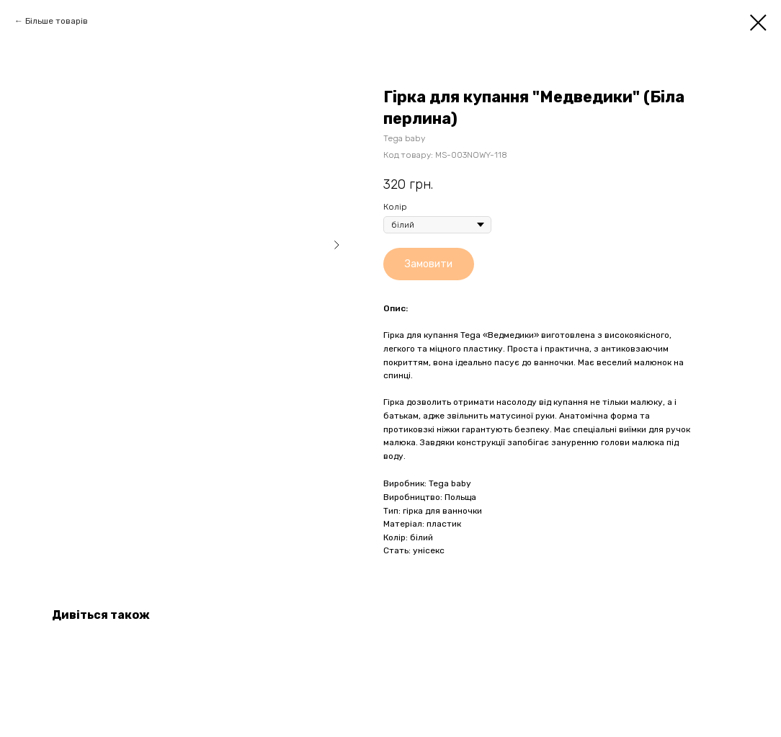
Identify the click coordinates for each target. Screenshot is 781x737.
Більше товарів (56, 21)
